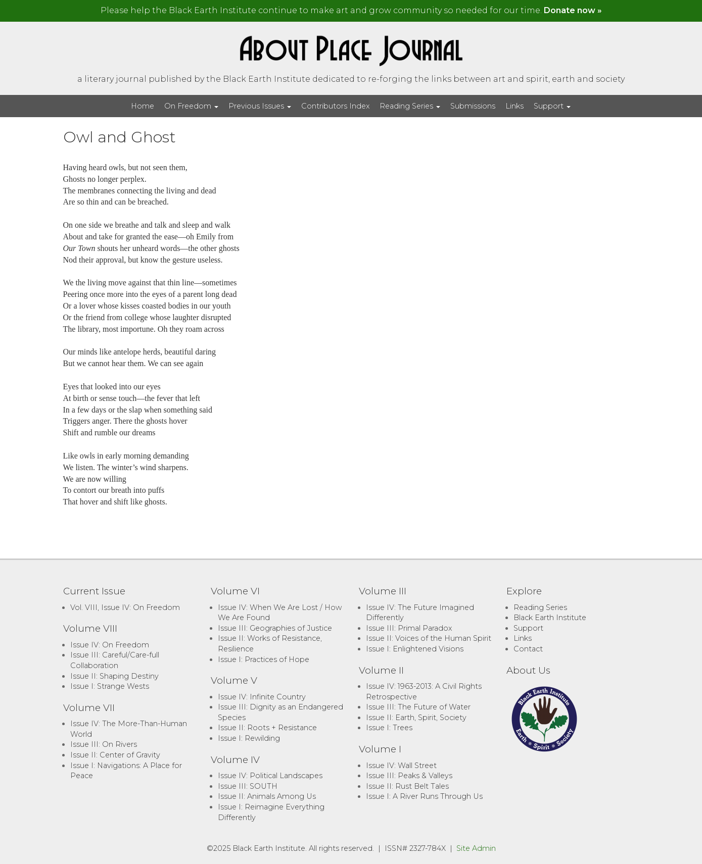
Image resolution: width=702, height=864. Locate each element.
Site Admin (476, 848)
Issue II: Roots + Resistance (267, 727)
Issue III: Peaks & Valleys (409, 775)
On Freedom (191, 106)
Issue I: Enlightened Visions (414, 648)
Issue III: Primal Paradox (409, 628)
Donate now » (573, 10)
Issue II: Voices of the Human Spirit (428, 638)
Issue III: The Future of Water (418, 706)
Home (142, 106)
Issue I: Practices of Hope (263, 659)
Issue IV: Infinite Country (262, 696)
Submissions (472, 106)
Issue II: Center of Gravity (115, 754)
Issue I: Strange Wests (109, 686)
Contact (528, 648)
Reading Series (410, 106)
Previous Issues (259, 106)
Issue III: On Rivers (103, 744)
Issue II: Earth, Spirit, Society (416, 717)
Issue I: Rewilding (249, 738)
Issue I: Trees (389, 727)
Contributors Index (335, 106)
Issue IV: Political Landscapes (270, 775)
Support (552, 106)
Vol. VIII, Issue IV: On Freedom (125, 607)
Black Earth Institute (549, 617)
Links (514, 106)
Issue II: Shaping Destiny (114, 676)
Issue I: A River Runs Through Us (424, 796)
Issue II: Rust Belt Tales (407, 786)
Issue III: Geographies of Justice (275, 628)
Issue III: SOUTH (247, 786)
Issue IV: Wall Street (401, 765)
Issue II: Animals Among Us (267, 796)
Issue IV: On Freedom (109, 644)
